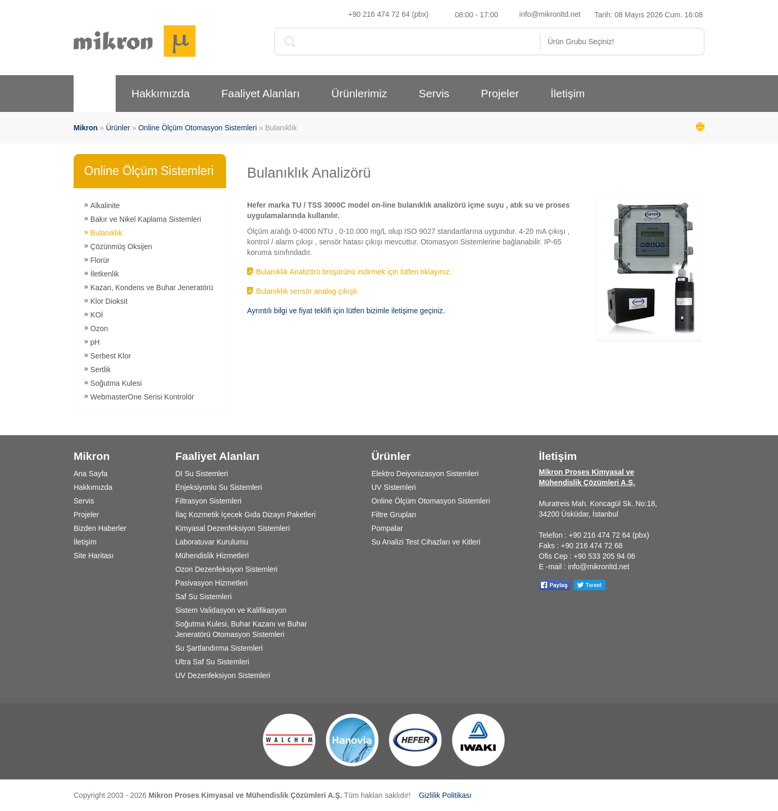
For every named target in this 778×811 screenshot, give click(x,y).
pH (95, 342)
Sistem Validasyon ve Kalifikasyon (230, 610)
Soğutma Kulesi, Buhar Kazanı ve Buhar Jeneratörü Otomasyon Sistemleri (241, 629)
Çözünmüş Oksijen (121, 246)
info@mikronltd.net (550, 14)
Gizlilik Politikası (445, 795)
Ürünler (118, 128)
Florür (100, 260)
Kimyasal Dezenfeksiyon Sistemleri (232, 528)
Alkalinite (105, 205)
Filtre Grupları (393, 514)
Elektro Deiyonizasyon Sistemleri (424, 473)
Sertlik (100, 369)
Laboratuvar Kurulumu (211, 542)
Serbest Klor (110, 356)
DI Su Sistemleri (201, 473)
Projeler (500, 93)
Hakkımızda (160, 93)
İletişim (567, 93)
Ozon (99, 328)
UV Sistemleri (393, 487)
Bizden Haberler (100, 528)
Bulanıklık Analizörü (309, 173)
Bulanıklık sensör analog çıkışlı (306, 291)
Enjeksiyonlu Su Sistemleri (218, 487)
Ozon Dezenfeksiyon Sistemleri (226, 569)
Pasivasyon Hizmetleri (211, 583)
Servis (433, 93)
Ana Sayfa (91, 473)
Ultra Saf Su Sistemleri (212, 662)
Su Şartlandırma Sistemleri (219, 648)
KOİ (96, 315)
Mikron (86, 128)
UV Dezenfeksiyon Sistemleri (222, 675)
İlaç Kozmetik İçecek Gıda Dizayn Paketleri (245, 514)
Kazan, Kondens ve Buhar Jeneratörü (151, 287)
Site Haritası (94, 555)
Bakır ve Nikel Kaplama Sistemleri (145, 219)
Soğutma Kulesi (116, 383)
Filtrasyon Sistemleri (208, 501)
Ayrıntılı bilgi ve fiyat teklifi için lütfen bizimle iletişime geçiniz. (346, 310)
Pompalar (387, 528)
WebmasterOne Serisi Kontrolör (142, 397)
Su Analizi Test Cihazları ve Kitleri (425, 542)
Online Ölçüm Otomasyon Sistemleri (197, 128)
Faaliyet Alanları (260, 93)
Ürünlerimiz (359, 93)
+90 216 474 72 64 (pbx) (388, 14)
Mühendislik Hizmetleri (212, 555)
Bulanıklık (106, 233)
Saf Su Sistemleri (203, 596)
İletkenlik (104, 274)
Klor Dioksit (109, 301)
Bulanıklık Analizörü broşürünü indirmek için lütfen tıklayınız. (354, 272)
